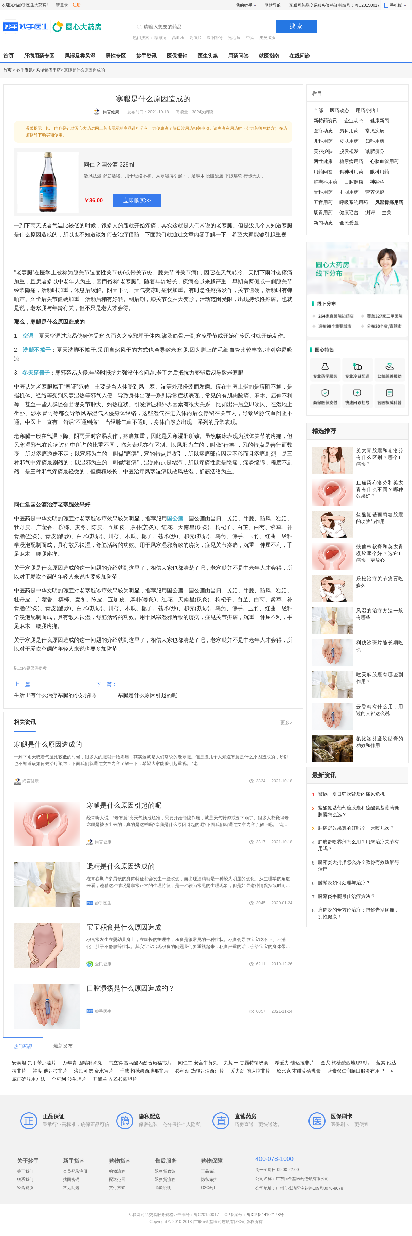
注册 (77, 5)
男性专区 (116, 56)
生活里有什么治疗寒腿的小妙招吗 (55, 695)
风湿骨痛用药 (48, 70)
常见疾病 (374, 130)
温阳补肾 (215, 37)
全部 (318, 110)
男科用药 (349, 130)
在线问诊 (299, 56)
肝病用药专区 (39, 56)
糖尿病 (160, 37)
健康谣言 (349, 212)
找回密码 (71, 1179)
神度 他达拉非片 (50, 1071)
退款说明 (163, 1187)
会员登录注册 (75, 1171)
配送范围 (117, 1179)
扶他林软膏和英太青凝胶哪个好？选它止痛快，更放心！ (379, 553)
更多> (286, 722)
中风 (250, 37)
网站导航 (273, 5)
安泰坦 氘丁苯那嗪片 (34, 1062)
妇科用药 (374, 141)
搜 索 (296, 26)
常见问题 (71, 1187)
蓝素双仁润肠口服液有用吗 (355, 1071)
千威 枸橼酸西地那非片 (144, 1071)
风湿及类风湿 (80, 56)
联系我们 (25, 1179)
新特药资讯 (325, 120)
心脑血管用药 (384, 161)
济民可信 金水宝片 (93, 1071)
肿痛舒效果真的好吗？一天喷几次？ (356, 828)
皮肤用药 (349, 141)
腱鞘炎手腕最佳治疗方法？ (346, 896)
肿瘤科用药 (325, 182)
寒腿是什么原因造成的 (48, 744)
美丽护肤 (323, 151)
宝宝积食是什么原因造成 (123, 927)
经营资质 (25, 1187)
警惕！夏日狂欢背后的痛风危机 (351, 794)
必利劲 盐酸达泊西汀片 (199, 1071)
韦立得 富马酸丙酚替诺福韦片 (140, 1062)
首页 (8, 56)
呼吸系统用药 (353, 202)
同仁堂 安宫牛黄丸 (198, 1062)
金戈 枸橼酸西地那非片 (345, 1062)
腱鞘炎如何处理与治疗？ (344, 882)
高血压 (178, 37)
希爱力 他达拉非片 (294, 1062)
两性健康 (323, 161)
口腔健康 (353, 182)
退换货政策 (165, 1171)
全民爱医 (349, 222)
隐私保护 (209, 1179)
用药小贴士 (368, 110)
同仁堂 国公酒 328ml (109, 165)
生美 (386, 212)
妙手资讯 (146, 56)
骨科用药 (323, 192)
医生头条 (207, 56)
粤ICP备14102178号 (265, 1214)
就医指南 (269, 56)
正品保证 (209, 1171)
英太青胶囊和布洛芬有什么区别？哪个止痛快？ (379, 457)
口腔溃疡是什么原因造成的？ (130, 988)
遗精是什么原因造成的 (120, 866)
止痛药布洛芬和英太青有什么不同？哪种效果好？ (379, 489)
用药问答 (238, 56)
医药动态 (339, 110)
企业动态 (353, 120)
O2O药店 (209, 1187)
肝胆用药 (349, 192)
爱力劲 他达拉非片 (250, 1071)
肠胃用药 (323, 212)
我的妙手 (244, 5)
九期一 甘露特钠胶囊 (246, 1062)
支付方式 (117, 1187)
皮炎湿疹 (267, 37)
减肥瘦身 (374, 151)
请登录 (62, 5)
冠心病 (234, 37)
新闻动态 (323, 222)
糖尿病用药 (351, 161)
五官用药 (323, 202)
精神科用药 (351, 171)
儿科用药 (323, 141)
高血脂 (195, 37)
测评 (370, 212)
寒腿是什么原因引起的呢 (147, 695)
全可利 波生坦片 (69, 1079)
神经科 (377, 182)
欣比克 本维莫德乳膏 (298, 1071)
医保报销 (177, 56)
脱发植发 (349, 151)
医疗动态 (323, 130)
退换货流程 (165, 1179)
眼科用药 (379, 171)
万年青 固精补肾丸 (82, 1062)
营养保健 (374, 192)
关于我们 (25, 1171)
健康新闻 (379, 120)
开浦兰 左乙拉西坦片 (115, 1079)
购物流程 (117, 1171)
